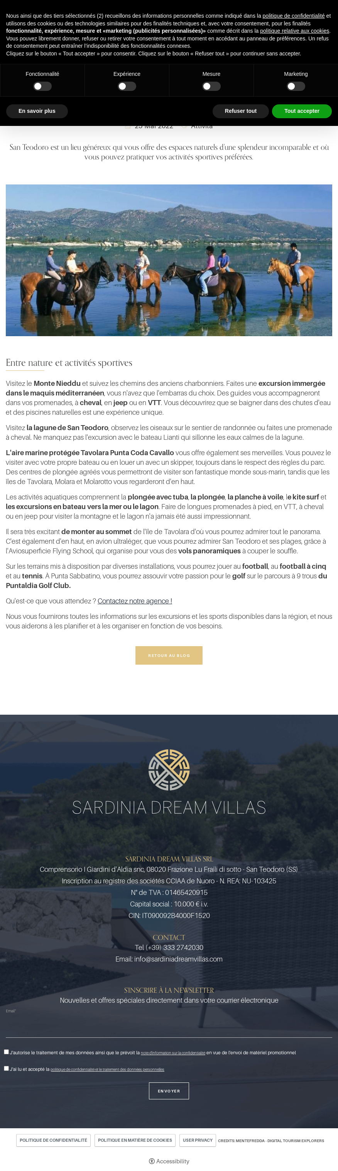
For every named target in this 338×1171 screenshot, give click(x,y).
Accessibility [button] (172, 1161)
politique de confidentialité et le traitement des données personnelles (107, 1069)
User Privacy (198, 1140)
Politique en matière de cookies (135, 1140)
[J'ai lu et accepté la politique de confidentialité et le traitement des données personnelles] (6, 1068)
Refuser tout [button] (241, 111)
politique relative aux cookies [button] (294, 31)
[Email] (169, 1028)
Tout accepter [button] (301, 111)
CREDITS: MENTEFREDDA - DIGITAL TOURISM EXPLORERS (271, 1140)
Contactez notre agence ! (135, 601)
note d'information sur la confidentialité (173, 1052)
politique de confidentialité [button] (294, 16)
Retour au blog (169, 655)
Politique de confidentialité (53, 1140)
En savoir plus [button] (37, 111)
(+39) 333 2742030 (174, 947)
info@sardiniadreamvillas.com (178, 959)
